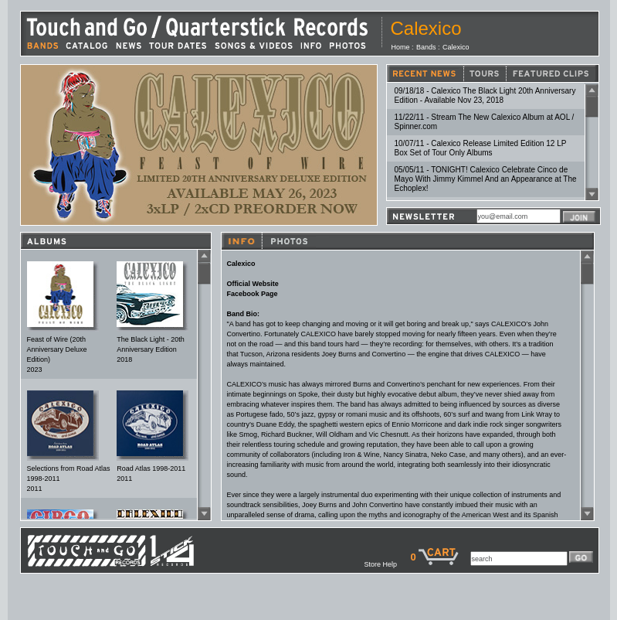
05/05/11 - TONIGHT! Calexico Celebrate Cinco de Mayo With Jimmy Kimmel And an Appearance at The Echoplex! (486, 178)
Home (401, 47)
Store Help (387, 564)
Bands (426, 47)
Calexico (456, 47)
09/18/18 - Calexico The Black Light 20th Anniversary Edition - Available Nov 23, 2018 (485, 95)
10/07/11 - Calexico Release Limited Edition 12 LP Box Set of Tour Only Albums (481, 148)
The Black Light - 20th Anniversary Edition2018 (151, 349)
